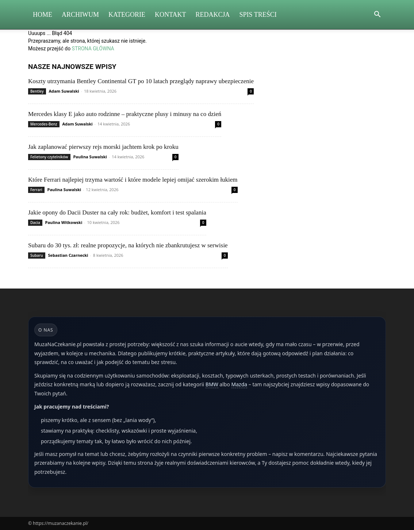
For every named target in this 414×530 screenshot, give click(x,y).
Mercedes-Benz (43, 124)
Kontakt (170, 14)
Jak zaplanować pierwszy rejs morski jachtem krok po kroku (103, 146)
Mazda (239, 384)
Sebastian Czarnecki (68, 255)
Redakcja (213, 14)
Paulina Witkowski (64, 222)
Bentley (37, 91)
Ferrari (36, 189)
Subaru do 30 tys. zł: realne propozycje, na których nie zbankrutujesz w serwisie (128, 245)
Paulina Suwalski (90, 156)
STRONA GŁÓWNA (93, 48)
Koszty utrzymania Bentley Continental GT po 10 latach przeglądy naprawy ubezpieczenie (141, 81)
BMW (212, 384)
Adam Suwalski (64, 91)
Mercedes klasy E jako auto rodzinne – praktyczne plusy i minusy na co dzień (124, 114)
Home (42, 14)
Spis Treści (258, 14)
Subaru (36, 255)
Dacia (35, 222)
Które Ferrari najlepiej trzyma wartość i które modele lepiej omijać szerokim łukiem (133, 179)
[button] (377, 15)
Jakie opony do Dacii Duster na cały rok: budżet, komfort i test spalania (117, 212)
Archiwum (80, 14)
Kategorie (126, 14)
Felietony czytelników (49, 156)
